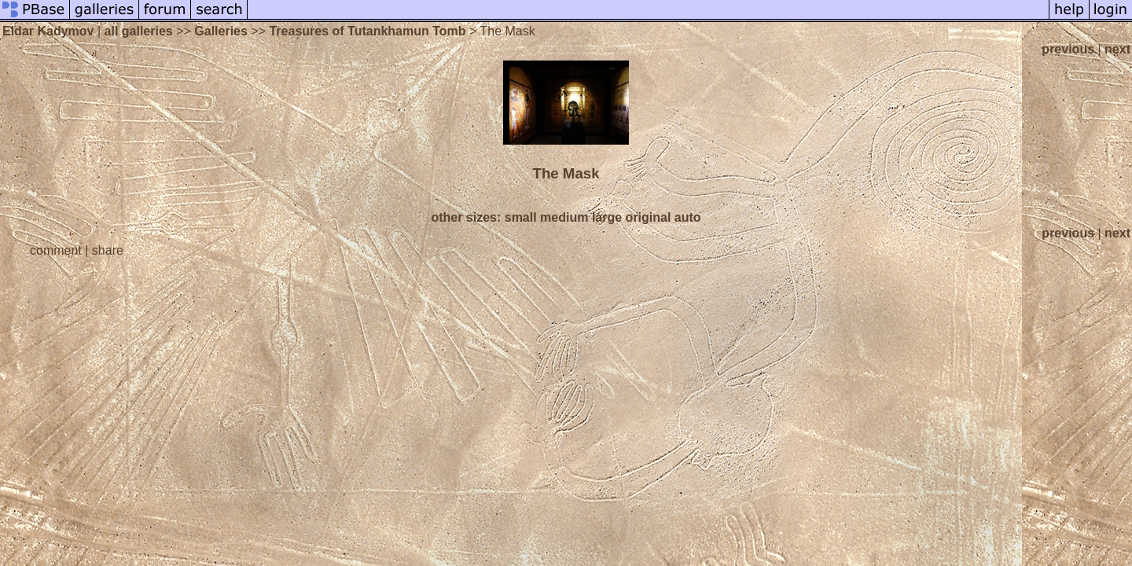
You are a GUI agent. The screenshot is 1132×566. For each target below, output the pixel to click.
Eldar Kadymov (48, 31)
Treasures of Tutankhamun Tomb (367, 31)
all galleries (139, 31)
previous (1068, 49)
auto (687, 217)
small (521, 217)
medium (564, 217)
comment (56, 250)
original (648, 217)
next (1117, 49)
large (607, 217)
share (107, 250)
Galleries (221, 31)
